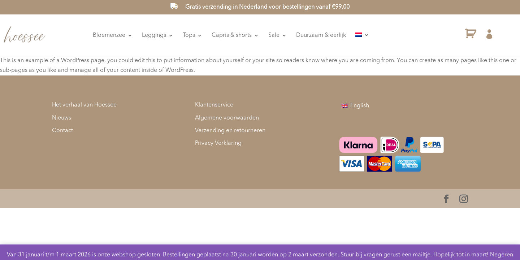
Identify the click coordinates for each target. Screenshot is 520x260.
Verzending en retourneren (230, 131)
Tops (218, 35)
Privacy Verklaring (218, 143)
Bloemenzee (138, 35)
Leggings (183, 35)
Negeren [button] (501, 255)
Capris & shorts (261, 35)
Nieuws (61, 118)
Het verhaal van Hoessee (84, 105)
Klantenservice (214, 105)
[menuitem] (391, 35)
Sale (303, 35)
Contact (62, 131)
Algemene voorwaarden (227, 118)
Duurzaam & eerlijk (350, 35)
